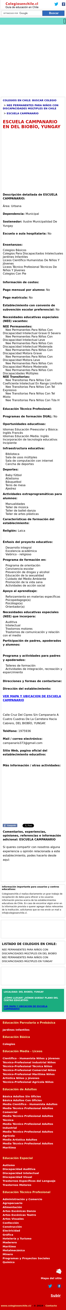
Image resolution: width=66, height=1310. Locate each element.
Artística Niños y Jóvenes (21, 1078)
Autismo (9, 1165)
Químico (9, 1262)
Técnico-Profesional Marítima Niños (29, 1074)
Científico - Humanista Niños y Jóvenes (31, 1058)
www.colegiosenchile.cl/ (16, 1305)
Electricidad (11, 1230)
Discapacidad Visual (17, 1177)
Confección (11, 1222)
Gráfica (8, 1234)
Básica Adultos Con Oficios (22, 1100)
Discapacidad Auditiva (19, 1169)
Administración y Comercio (22, 1199)
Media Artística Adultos (20, 1139)
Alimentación (12, 1207)
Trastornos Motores (17, 1185)
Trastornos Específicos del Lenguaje (29, 1181)
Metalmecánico (14, 1250)
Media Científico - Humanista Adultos (30, 1104)
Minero (8, 1254)
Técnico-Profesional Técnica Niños (27, 1066)
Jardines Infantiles (16, 1029)
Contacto (51, 1305)
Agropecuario (13, 1203)
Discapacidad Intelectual (21, 1173)
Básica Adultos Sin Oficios (22, 1096)
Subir (56, 1296)
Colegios (9, 1044)
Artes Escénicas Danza (19, 1211)
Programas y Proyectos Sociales (26, 1258)
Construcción (12, 1226)
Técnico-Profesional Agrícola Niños (28, 1082)
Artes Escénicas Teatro (19, 1215)
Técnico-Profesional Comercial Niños (29, 1070)
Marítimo (9, 1246)
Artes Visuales (13, 1218)
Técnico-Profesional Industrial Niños (29, 1062)
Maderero (10, 1242)
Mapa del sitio (51, 1278)
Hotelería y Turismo (17, 1238)
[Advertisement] (33, 59)
